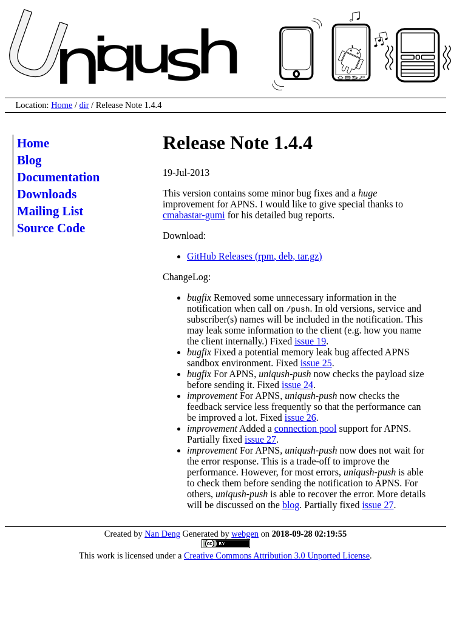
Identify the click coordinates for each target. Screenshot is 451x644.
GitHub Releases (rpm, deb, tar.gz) (254, 256)
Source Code (51, 228)
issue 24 (297, 385)
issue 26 (300, 417)
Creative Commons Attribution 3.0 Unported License (277, 555)
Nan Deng (162, 533)
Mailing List (50, 211)
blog (290, 505)
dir (84, 105)
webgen (245, 533)
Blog (29, 160)
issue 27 (260, 439)
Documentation (58, 177)
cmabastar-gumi (194, 215)
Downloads (46, 194)
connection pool (305, 428)
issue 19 (310, 341)
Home (61, 105)
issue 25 (316, 363)
